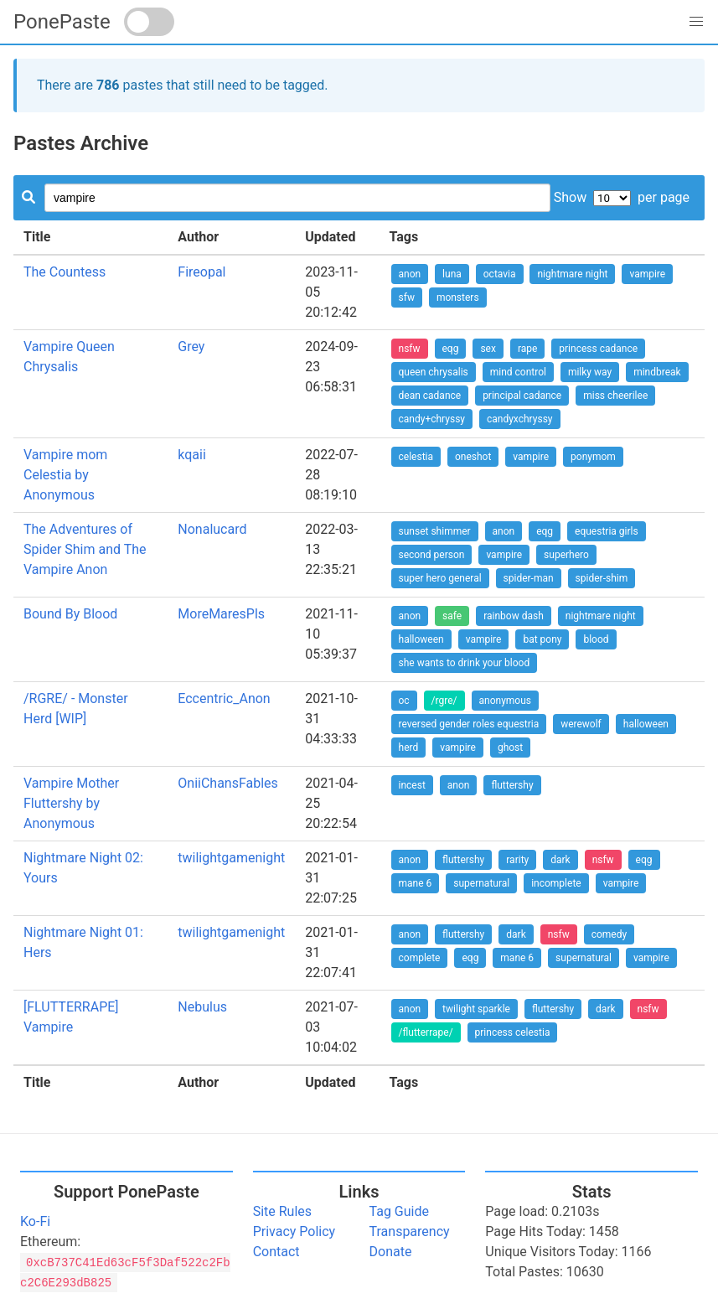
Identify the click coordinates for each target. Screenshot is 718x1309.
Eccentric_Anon (224, 698)
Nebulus (202, 1007)
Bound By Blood (70, 614)
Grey (191, 346)
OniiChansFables (228, 783)
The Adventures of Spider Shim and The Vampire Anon (85, 549)
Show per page (622, 197)
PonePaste (62, 22)
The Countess (64, 272)
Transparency (409, 1231)
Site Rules (282, 1211)
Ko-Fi (35, 1221)
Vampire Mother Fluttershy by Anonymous (71, 803)
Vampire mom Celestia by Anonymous (65, 475)
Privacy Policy (294, 1231)
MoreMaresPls (221, 614)
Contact (276, 1252)
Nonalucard (212, 529)
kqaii (192, 455)
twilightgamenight (231, 858)
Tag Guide (399, 1211)
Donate (390, 1252)
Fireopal (201, 272)
